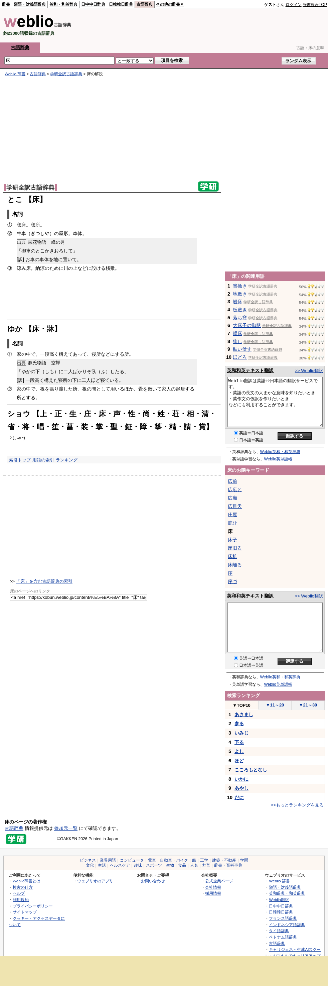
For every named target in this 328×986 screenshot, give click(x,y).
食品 (182, 865)
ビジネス (88, 860)
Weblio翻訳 (279, 899)
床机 (232, 556)
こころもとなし (250, 769)
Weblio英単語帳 (278, 459)
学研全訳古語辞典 (66, 74)
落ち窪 (240, 317)
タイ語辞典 (279, 930)
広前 (232, 481)
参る (239, 723)
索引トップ (20, 459)
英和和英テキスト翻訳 (250, 370)
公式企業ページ (219, 881)
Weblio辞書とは (26, 881)
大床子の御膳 (247, 325)
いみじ (241, 733)
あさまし (243, 714)
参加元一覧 (65, 828)
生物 (170, 865)
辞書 (6, 4)
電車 (152, 860)
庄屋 (232, 514)
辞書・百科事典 (228, 865)
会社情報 (213, 887)
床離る (235, 564)
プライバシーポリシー (33, 906)
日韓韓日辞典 (121, 4)
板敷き (240, 309)
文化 (90, 865)
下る (239, 742)
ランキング (66, 459)
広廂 (232, 498)
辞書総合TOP (315, 4)
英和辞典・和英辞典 (287, 893)
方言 (206, 865)
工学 (204, 860)
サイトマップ (25, 912)
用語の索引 (43, 459)
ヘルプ (19, 893)
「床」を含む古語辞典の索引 (44, 581)
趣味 (138, 865)
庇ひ (232, 523)
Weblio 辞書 (15, 74)
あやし (241, 788)
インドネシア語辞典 (287, 924)
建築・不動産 (224, 860)
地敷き (240, 294)
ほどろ (240, 357)
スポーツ (154, 865)
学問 (244, 860)
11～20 (275, 704)
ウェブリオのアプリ (95, 881)
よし (239, 751)
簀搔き (240, 286)
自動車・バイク (174, 860)
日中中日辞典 (93, 4)
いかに (241, 779)
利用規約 (21, 899)
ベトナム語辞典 (283, 937)
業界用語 (108, 860)
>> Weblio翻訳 (309, 370)
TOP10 (241, 705)
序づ (232, 581)
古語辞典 (145, 4)
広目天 (235, 506)
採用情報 (213, 893)
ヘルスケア (120, 865)
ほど (239, 760)
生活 (102, 865)
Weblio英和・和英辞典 (280, 451)
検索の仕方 (23, 887)
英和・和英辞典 (63, 4)
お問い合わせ (153, 881)
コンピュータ (132, 860)
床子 (232, 539)
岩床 (237, 301)
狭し (237, 341)
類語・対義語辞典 (30, 4)
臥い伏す (242, 349)
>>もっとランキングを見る (297, 804)
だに (239, 797)
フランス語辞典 (283, 918)
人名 (194, 865)
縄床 (237, 333)
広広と (235, 489)
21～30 (308, 704)
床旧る (235, 548)
